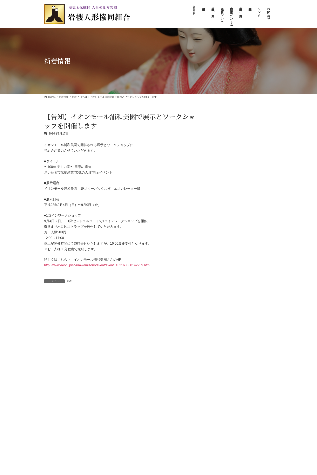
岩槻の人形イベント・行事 (179, 367)
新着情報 (169, 352)
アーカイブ (217, 227)
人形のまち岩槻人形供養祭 (181, 395)
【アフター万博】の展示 (227, 213)
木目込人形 (219, 284)
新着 (69, 281)
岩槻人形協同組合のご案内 (179, 403)
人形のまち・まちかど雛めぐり (184, 374)
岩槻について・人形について (180, 359)
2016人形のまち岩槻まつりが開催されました (155, 303)
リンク (167, 439)
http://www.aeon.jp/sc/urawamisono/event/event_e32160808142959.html (97, 265)
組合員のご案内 (172, 410)
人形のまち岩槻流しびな (180, 381)
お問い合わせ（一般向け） (179, 424)
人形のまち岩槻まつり (179, 388)
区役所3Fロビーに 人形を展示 (78, 303)
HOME (167, 346)
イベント (235, 124)
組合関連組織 (171, 417)
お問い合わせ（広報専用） (179, 431)
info (234, 145)
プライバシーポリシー (176, 446)
